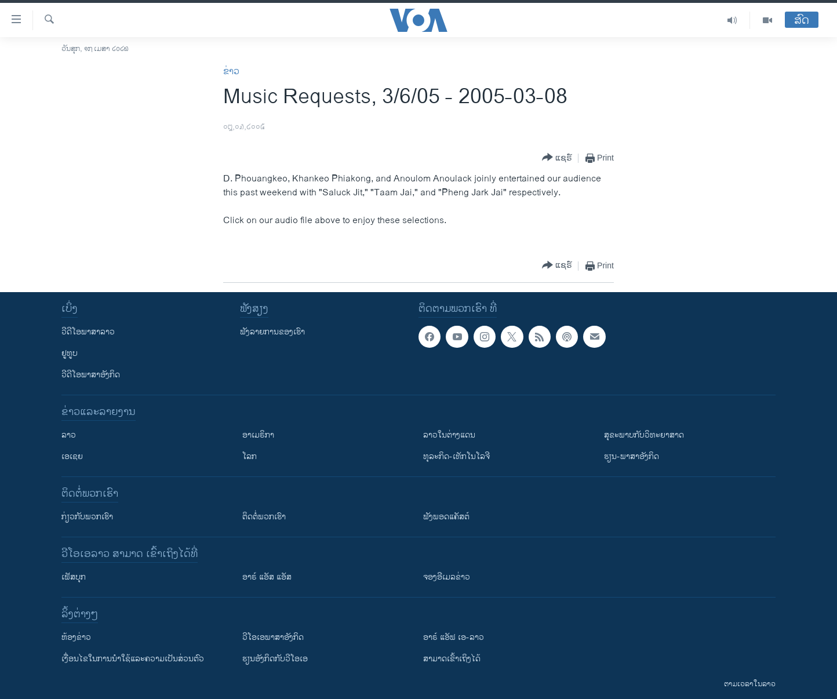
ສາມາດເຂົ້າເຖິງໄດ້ (452, 659)
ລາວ (68, 435)
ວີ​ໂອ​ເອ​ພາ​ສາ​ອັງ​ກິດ (273, 637)
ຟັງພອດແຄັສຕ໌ (446, 517)
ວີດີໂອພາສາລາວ (88, 332)
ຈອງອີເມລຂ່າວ (446, 577)
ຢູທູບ (69, 353)
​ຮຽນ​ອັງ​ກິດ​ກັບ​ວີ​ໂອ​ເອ (275, 659)
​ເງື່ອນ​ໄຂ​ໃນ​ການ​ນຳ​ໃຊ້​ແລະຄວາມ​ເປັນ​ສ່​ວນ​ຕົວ (132, 659)
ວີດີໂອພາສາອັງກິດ (90, 375)
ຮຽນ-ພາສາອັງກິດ (631, 456)
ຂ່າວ (231, 71)
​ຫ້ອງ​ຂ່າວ (76, 637)
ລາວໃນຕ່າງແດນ (449, 435)
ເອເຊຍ (72, 456)
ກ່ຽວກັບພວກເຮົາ (87, 517)
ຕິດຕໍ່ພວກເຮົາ (264, 517)
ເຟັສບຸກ (73, 577)
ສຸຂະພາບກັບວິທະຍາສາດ (644, 435)
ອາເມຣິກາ (258, 435)
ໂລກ (249, 456)
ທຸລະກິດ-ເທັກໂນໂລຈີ (456, 456)
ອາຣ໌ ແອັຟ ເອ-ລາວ (453, 637)
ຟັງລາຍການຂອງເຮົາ (272, 332)
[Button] (557, 158)
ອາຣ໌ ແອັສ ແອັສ (267, 577)
